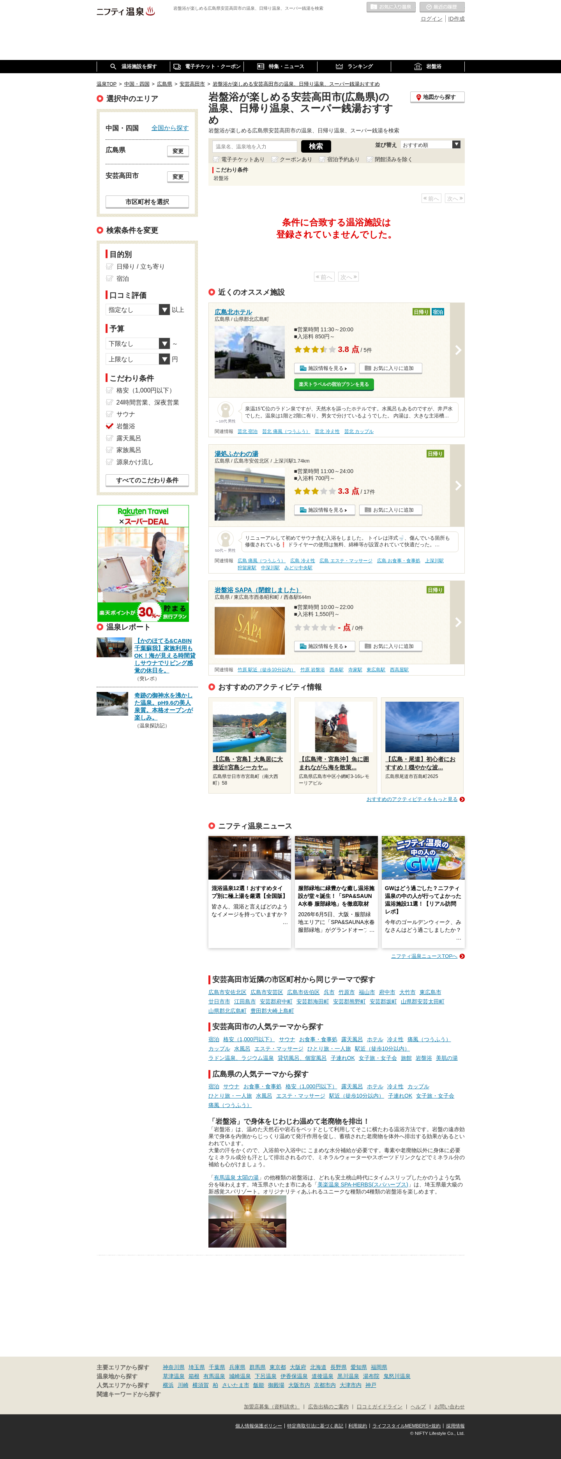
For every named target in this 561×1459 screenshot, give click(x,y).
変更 (178, 151)
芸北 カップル (359, 431)
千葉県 (217, 1367)
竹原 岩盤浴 (312, 669)
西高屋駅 (399, 669)
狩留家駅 (247, 567)
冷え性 (395, 1039)
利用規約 (357, 1426)
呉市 (329, 992)
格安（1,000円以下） (249, 1039)
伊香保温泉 (294, 1376)
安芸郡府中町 (276, 1001)
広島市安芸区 (267, 992)
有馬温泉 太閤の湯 (236, 1177)
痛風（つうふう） (429, 1039)
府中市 (387, 992)
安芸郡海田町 (312, 1001)
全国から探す (170, 127)
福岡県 (379, 1367)
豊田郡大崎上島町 (272, 1011)
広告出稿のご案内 (328, 1407)
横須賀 (200, 1385)
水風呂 (242, 1048)
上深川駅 (434, 560)
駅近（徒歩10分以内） (382, 1048)
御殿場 (276, 1385)
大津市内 (351, 1385)
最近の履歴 (442, 7)
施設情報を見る (326, 368)
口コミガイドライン (379, 1407)
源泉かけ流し (135, 462)
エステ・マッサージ (278, 1048)
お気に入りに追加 (393, 368)
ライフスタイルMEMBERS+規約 (406, 1426)
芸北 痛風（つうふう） (286, 431)
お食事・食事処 (318, 1039)
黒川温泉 (348, 1376)
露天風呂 (352, 1039)
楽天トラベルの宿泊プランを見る (334, 384)
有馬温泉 (214, 1376)
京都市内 (325, 1385)
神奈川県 (174, 1367)
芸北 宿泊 (248, 431)
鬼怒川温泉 (397, 1376)
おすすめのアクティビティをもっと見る (412, 799)
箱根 (194, 1376)
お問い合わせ (449, 1407)
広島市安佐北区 (227, 992)
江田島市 (245, 1001)
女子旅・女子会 (378, 1058)
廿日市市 (219, 1001)
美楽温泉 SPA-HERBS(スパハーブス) (363, 1184)
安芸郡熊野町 (349, 1001)
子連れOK (343, 1058)
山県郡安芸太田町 (423, 1001)
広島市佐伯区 (303, 992)
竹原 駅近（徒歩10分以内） (267, 669)
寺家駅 (355, 669)
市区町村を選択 (147, 201)
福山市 (367, 992)
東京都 (278, 1367)
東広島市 (430, 992)
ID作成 (456, 19)
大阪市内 (299, 1385)
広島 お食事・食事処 (398, 560)
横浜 (168, 1385)
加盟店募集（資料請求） (272, 1407)
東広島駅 (376, 669)
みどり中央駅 (298, 567)
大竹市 (407, 992)
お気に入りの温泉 (391, 7)
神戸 (370, 1385)
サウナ (287, 1039)
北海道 (318, 1367)
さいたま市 (235, 1385)
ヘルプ (418, 1407)
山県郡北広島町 (227, 1011)
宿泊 (213, 1039)
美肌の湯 (447, 1058)
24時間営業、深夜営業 (148, 402)
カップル (219, 1048)
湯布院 (371, 1376)
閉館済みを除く (394, 159)
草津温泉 (174, 1376)
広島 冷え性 (302, 560)
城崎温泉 (240, 1376)
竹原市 (347, 992)
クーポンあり (296, 159)
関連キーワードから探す (129, 1394)
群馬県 (257, 1367)
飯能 (258, 1385)
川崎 (183, 1385)
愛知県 (359, 1367)
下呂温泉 (266, 1376)
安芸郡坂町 (383, 1001)
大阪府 (298, 1367)
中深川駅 (270, 567)
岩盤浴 (424, 1058)
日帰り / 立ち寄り (140, 266)
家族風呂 (128, 450)
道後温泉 (322, 1376)
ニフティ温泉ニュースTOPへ (424, 956)
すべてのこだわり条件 (147, 480)
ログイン (432, 19)
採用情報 (455, 1426)
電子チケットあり (243, 159)
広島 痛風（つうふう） (262, 560)
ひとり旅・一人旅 (329, 1048)
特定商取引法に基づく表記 (315, 1426)
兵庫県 (237, 1367)
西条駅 (337, 669)
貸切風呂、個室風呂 (302, 1058)
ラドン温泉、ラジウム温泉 (241, 1058)
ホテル (375, 1039)
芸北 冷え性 (327, 431)
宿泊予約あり (343, 159)
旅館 (406, 1058)
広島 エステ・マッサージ (345, 560)
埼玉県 (197, 1367)
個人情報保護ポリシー (258, 1426)
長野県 (338, 1367)
